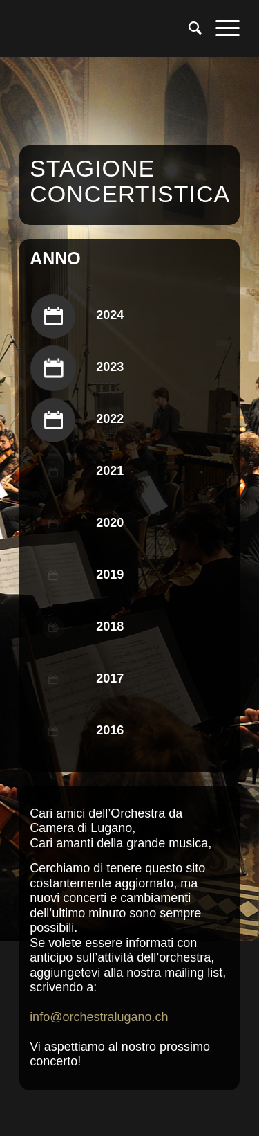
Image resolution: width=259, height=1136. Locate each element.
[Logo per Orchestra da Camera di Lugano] (107, 28)
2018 (110, 626)
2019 (110, 574)
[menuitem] (188, 28)
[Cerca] (188, 28)
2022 (110, 419)
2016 (110, 730)
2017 (110, 678)
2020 (110, 523)
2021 (110, 471)
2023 (110, 367)
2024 (110, 315)
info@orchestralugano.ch (99, 1017)
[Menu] (221, 28)
